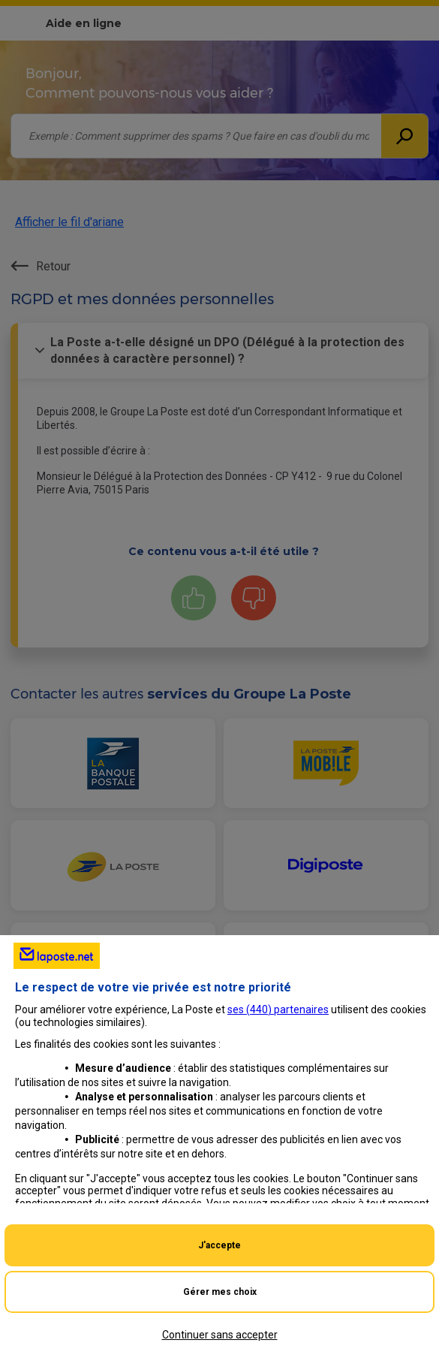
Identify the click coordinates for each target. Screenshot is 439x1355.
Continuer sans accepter (220, 1335)
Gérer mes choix (220, 1292)
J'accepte (219, 1245)
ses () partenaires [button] (278, 1009)
